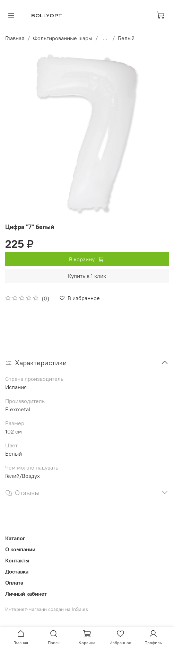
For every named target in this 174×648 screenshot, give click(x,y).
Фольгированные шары (62, 38)
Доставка (16, 571)
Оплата (14, 582)
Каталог (15, 538)
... (105, 38)
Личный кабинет (26, 593)
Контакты (17, 560)
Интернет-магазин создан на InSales (46, 609)
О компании (20, 549)
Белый (126, 38)
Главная (14, 38)
